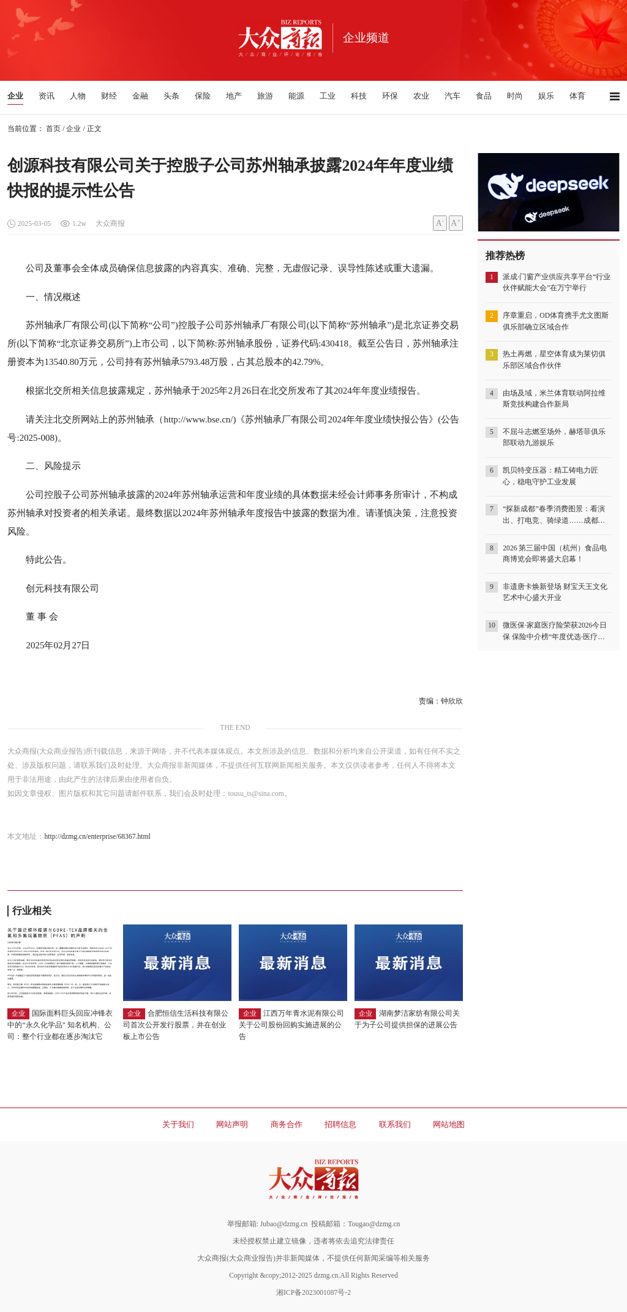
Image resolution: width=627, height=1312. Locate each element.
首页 (53, 129)
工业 (328, 95)
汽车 (452, 95)
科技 (359, 95)
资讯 (46, 95)
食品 (484, 95)
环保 (390, 95)
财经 (109, 95)
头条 (171, 95)
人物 (78, 95)
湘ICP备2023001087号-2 (313, 1293)
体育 (577, 95)
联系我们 (395, 1124)
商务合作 (286, 1124)
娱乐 (546, 95)
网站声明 (232, 1124)
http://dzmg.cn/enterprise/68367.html (97, 837)
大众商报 (110, 224)
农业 (421, 95)
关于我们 (178, 1124)
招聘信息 (340, 1124)
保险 (203, 95)
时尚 (515, 95)
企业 (15, 95)
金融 (140, 95)
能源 (296, 95)
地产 (234, 95)
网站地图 (449, 1124)
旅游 (265, 95)
